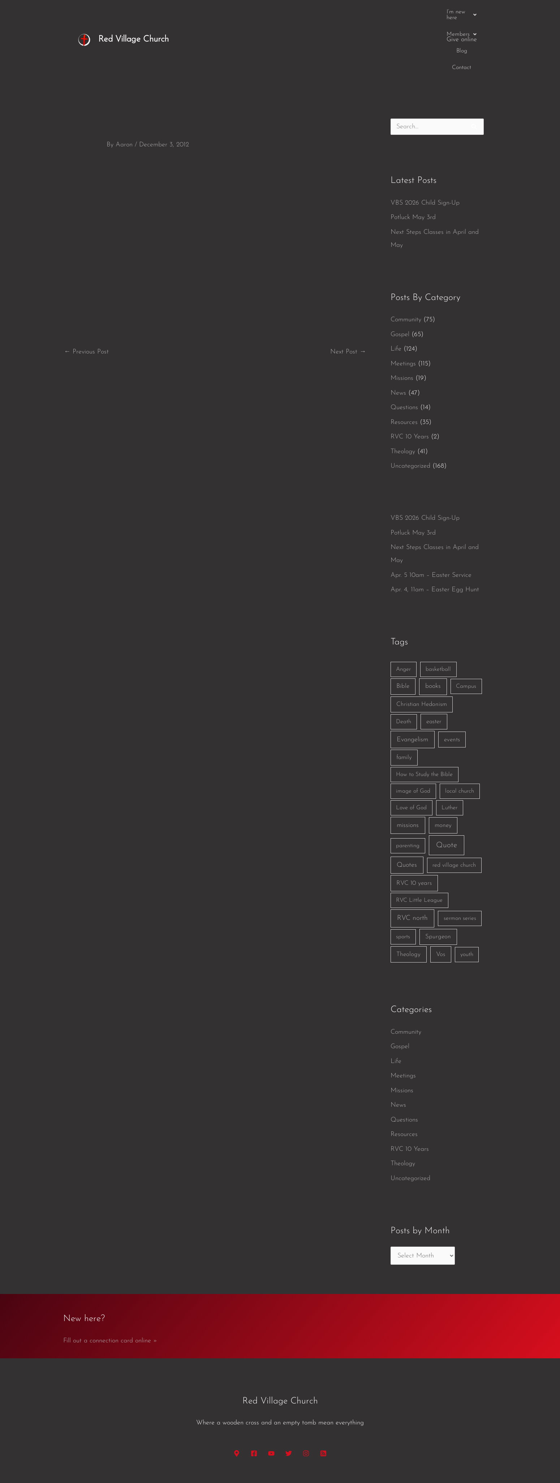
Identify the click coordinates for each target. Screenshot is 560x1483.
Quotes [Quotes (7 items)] (407, 809)
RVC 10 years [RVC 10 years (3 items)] (414, 827)
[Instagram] (306, 1397)
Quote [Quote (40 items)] (446, 789)
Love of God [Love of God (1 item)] (411, 752)
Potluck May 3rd (413, 161)
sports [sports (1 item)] (403, 881)
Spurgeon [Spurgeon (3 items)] (438, 881)
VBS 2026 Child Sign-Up (425, 147)
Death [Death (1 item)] (403, 666)
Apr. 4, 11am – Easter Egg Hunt (435, 534)
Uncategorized (410, 410)
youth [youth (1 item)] (466, 899)
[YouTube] (271, 1397)
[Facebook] (254, 1397)
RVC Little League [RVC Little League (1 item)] (419, 845)
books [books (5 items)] (433, 630)
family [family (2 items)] (404, 702)
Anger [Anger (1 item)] (403, 614)
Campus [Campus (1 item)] (466, 631)
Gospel (400, 278)
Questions (404, 351)
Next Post (348, 296)
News (398, 337)
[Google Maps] (236, 1397)
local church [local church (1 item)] (459, 735)
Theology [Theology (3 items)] (408, 899)
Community (406, 264)
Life (396, 293)
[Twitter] (288, 1397)
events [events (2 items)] (452, 684)
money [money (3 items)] (443, 770)
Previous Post (86, 296)
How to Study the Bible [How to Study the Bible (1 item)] (424, 719)
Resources (404, 366)
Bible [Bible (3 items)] (402, 630)
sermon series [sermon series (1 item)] (460, 863)
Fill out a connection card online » (110, 1285)
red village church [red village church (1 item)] (454, 810)
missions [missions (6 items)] (408, 769)
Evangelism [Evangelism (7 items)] (412, 684)
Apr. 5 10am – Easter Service (431, 519)
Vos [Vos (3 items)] (440, 899)
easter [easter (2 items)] (433, 666)
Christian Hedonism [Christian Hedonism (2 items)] (421, 649)
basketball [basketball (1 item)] (438, 614)
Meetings (403, 308)
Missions (402, 322)
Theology (403, 396)
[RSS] (323, 1397)
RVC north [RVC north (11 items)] (412, 862)
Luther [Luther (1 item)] (449, 752)
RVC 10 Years (410, 381)
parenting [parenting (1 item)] (407, 790)
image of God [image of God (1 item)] (413, 735)
